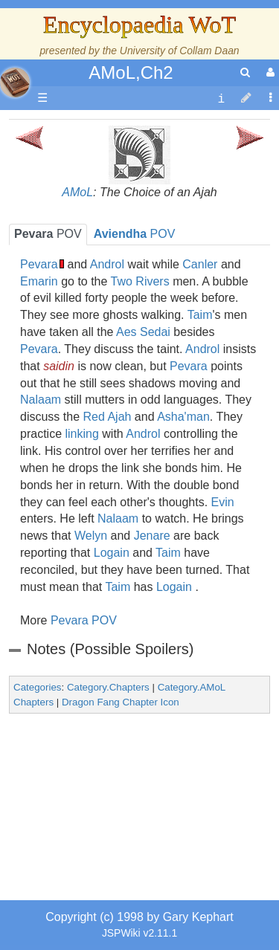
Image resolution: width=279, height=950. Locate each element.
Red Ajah (107, 416)
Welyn (90, 535)
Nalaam (40, 399)
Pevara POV (84, 620)
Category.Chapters (108, 687)
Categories (37, 687)
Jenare (152, 535)
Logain (111, 552)
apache (15, 82)
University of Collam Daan (180, 50)
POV (48, 233)
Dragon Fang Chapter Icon (120, 702)
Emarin (39, 281)
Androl (107, 264)
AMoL (77, 192)
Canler (199, 264)
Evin (222, 502)
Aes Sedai (143, 332)
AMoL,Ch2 (131, 72)
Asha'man (183, 416)
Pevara (39, 264)
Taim (200, 314)
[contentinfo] (221, 98)
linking (81, 433)
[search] (245, 72)
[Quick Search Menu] (245, 72)
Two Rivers (140, 281)
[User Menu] (268, 72)
